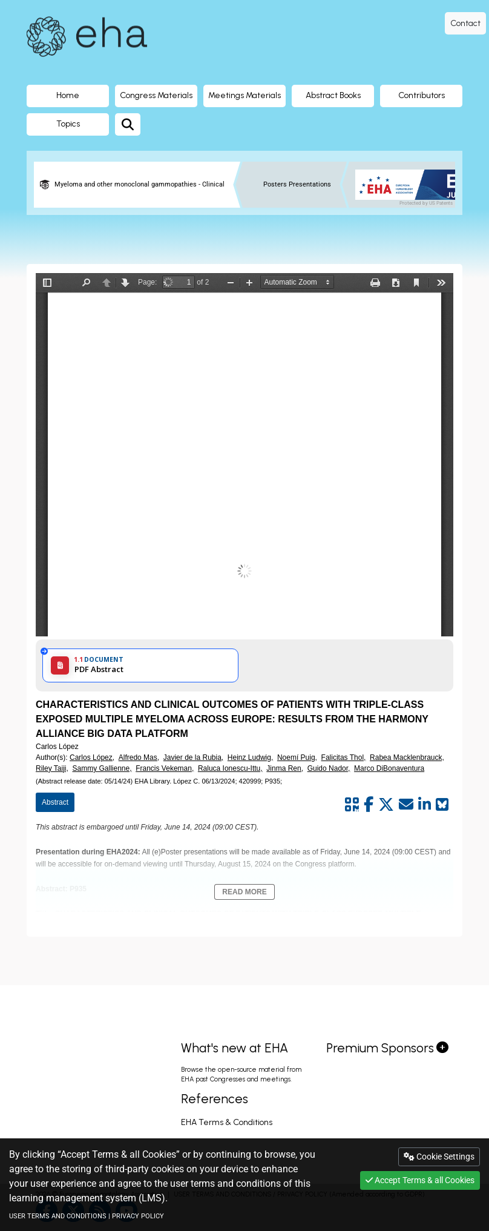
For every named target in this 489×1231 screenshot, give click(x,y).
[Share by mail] (406, 805)
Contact (465, 23)
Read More (244, 892)
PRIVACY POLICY (138, 1216)
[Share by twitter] (386, 805)
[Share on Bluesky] (442, 805)
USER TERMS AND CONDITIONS (58, 1216)
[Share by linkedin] (424, 805)
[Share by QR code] (352, 805)
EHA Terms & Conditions (226, 1122)
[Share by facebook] (368, 805)
